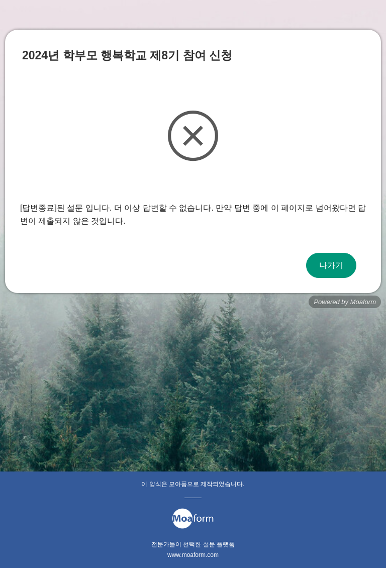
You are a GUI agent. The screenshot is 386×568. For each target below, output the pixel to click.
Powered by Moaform (345, 302)
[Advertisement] (193, 391)
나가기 (331, 265)
